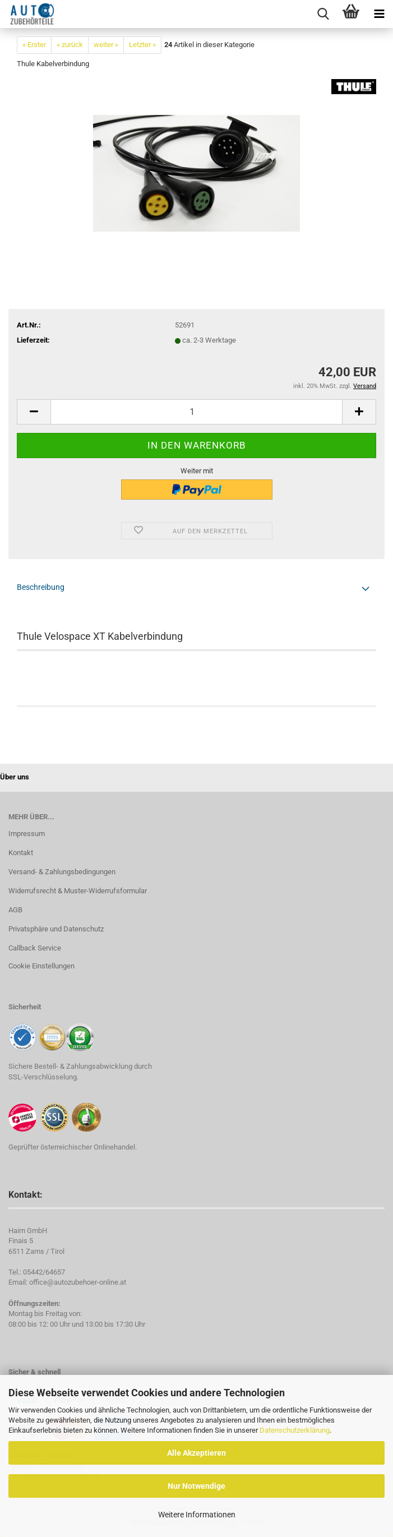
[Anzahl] (196, 411)
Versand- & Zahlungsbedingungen (61, 871)
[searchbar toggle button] (323, 14)
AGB (15, 910)
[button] (33, 411)
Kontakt (20, 852)
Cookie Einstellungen (41, 966)
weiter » (106, 44)
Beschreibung (40, 587)
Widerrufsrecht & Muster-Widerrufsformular (77, 891)
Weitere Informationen (196, 1514)
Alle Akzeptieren (196, 1452)
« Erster (34, 44)
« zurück (70, 44)
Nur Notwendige (196, 1485)
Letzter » (142, 44)
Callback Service (34, 948)
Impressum (26, 833)
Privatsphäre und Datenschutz (56, 929)
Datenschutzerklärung (295, 1430)
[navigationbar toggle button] (379, 14)
